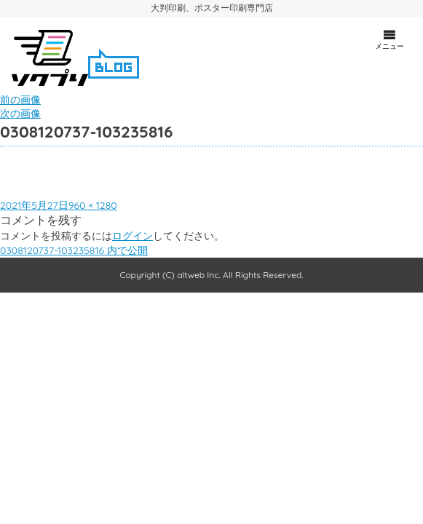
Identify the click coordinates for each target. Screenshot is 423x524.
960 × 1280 (92, 205)
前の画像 (20, 99)
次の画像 (20, 113)
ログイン (132, 235)
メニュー (390, 39)
